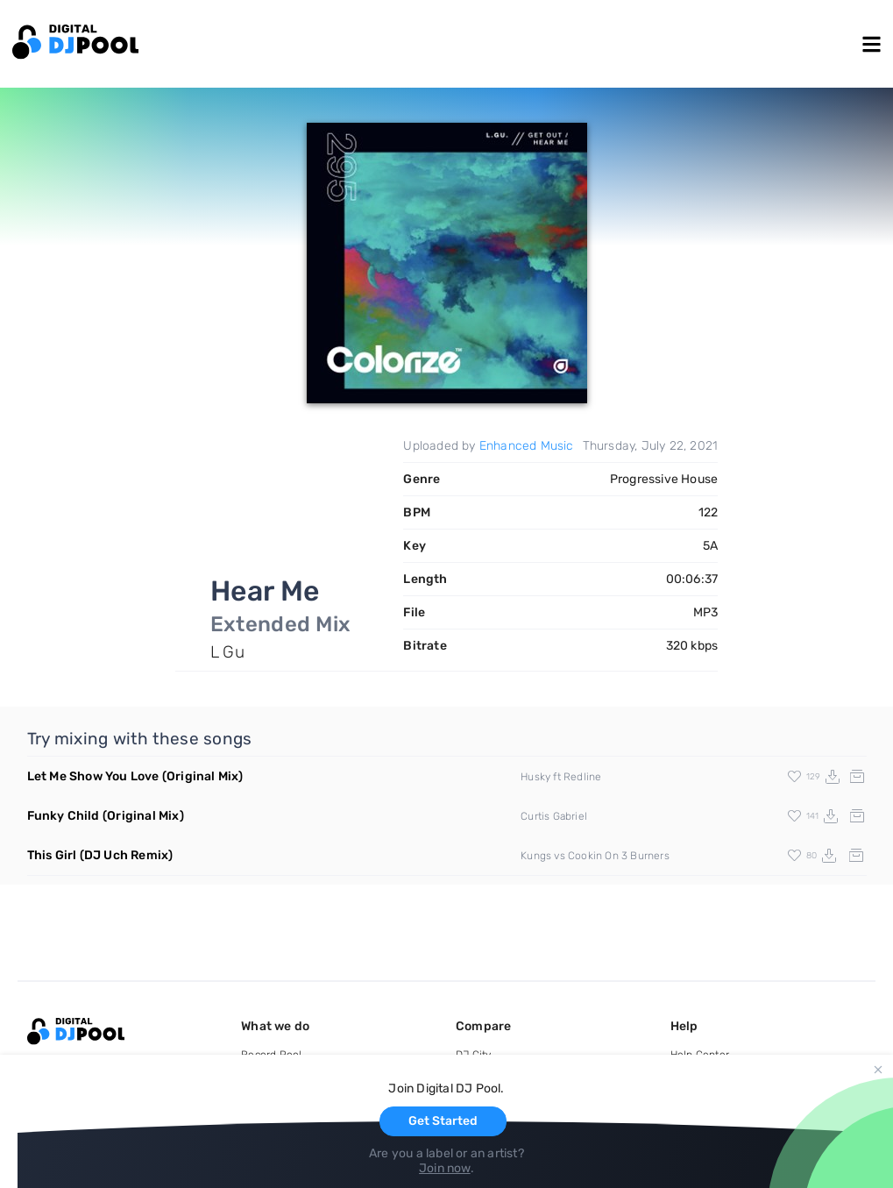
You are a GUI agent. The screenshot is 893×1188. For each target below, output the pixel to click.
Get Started (443, 1120)
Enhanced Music (526, 445)
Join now (445, 1168)
